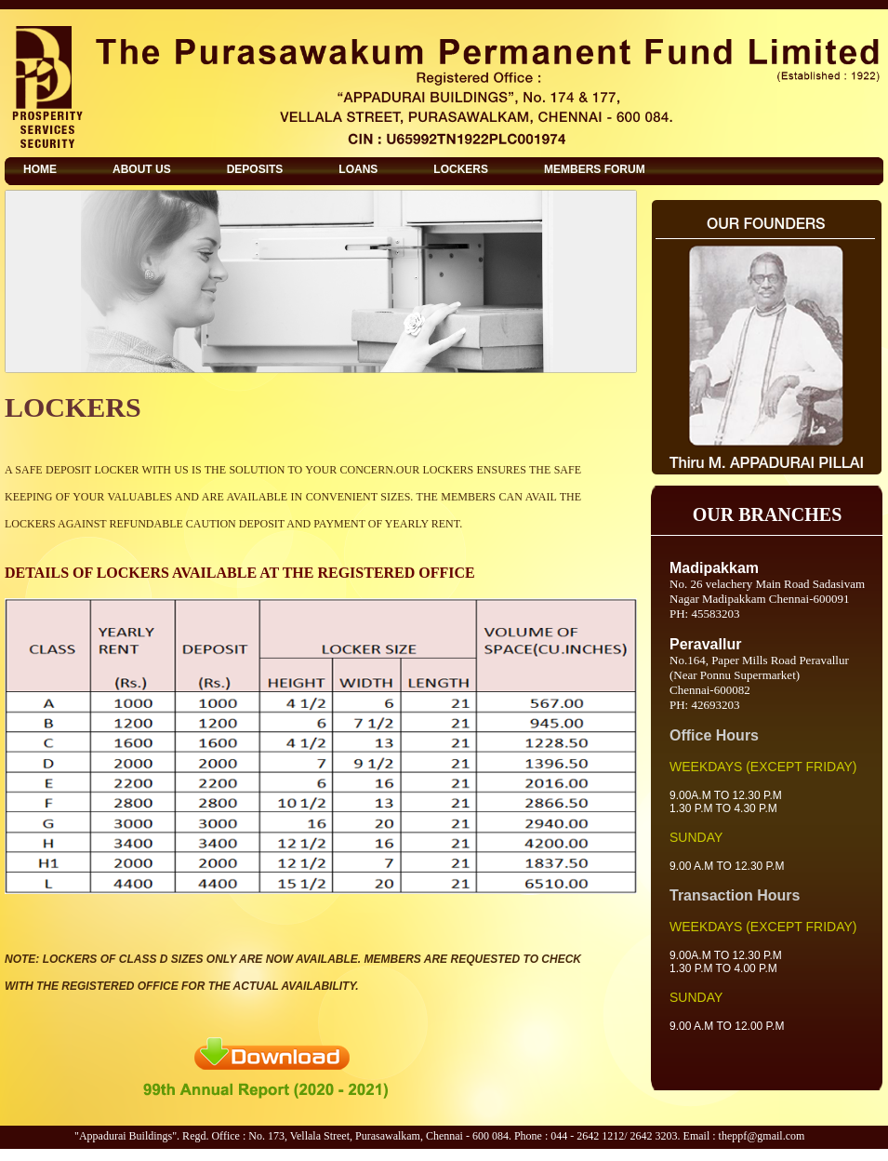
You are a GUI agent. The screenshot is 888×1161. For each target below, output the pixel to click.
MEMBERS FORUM (594, 169)
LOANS (358, 169)
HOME (40, 169)
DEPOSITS (255, 169)
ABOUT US (142, 169)
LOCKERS (460, 169)
